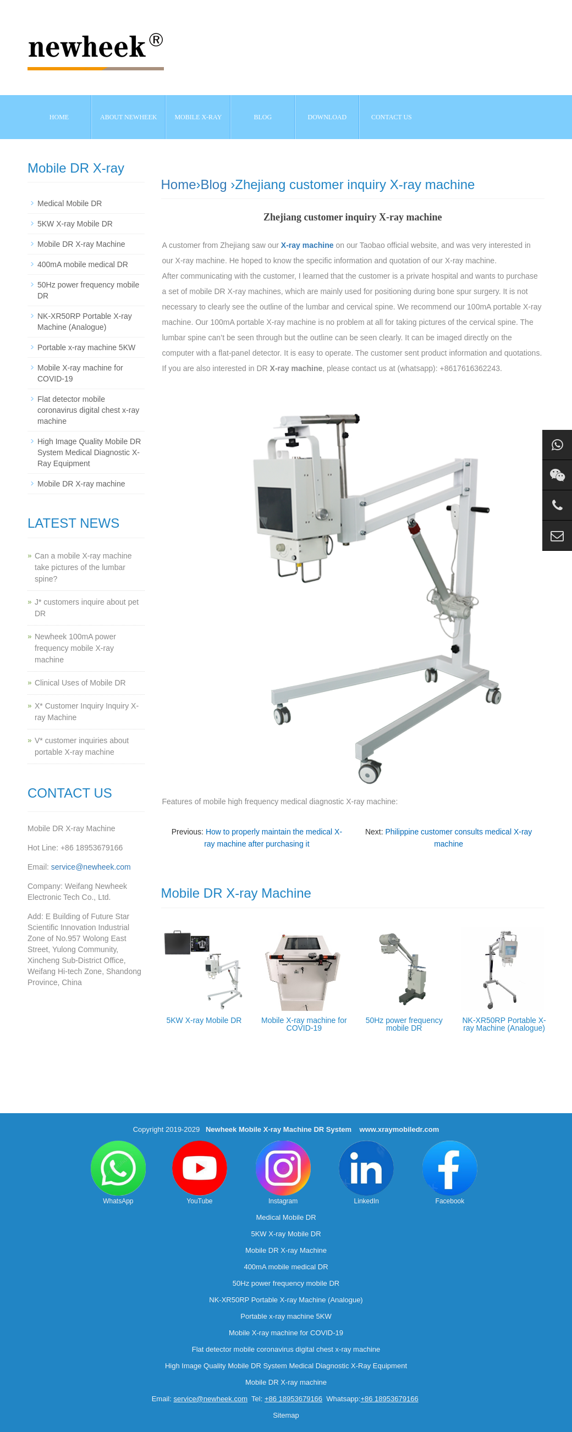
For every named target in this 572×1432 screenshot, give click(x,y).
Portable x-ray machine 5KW (86, 347)
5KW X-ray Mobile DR (203, 1020)
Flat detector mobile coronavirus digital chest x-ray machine (88, 410)
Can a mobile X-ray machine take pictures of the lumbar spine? (83, 567)
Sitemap (286, 1415)
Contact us (391, 117)
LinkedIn (366, 1173)
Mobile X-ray (198, 117)
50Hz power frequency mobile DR (404, 1024)
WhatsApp (118, 1173)
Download (327, 117)
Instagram (283, 1173)
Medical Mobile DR (69, 203)
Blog (214, 184)
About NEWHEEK (128, 117)
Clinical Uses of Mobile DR (80, 682)
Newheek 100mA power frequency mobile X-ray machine (75, 648)
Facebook (449, 1173)
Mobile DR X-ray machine (81, 483)
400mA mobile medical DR (82, 264)
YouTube (199, 1173)
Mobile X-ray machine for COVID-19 (304, 1024)
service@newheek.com (91, 866)
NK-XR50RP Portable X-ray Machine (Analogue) (504, 1024)
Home (59, 117)
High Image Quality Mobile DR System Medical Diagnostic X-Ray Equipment (89, 452)
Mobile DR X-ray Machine (81, 244)
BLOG (263, 117)
